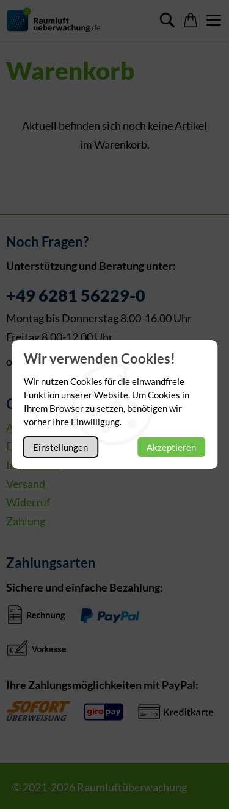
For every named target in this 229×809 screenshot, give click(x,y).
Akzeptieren (171, 447)
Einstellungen (60, 447)
